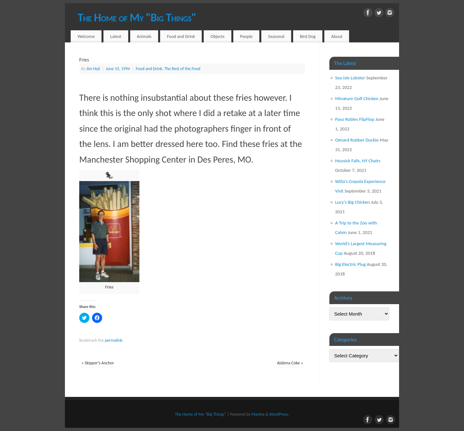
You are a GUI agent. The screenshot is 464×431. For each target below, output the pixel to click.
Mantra (257, 414)
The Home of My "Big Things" (137, 18)
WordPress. (279, 414)
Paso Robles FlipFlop (354, 119)
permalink (113, 340)
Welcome (86, 36)
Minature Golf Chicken (356, 98)
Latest (116, 36)
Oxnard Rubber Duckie (357, 140)
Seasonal (276, 36)
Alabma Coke (290, 363)
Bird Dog (308, 36)
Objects (218, 36)
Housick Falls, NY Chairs (357, 161)
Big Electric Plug (350, 264)
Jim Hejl (93, 68)
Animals (144, 36)
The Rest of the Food (182, 68)
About (337, 36)
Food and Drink (181, 36)
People (246, 36)
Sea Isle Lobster (350, 78)
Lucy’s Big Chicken (352, 202)
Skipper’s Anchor (97, 363)
